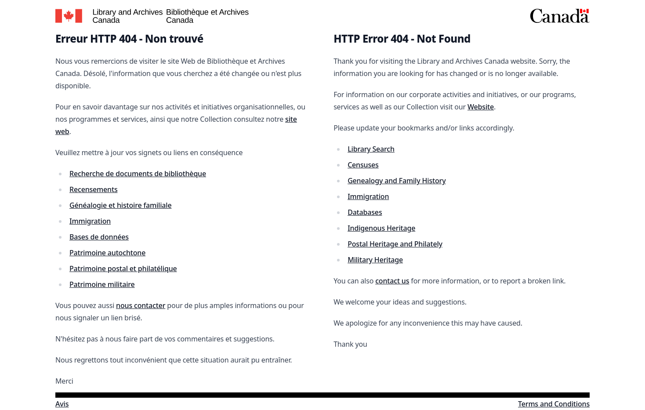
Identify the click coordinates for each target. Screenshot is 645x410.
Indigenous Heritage (381, 228)
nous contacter (140, 305)
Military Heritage (375, 260)
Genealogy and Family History (397, 180)
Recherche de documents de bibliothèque (137, 173)
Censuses (363, 165)
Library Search (371, 149)
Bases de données (99, 237)
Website (480, 107)
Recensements (93, 189)
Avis (62, 404)
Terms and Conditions (554, 404)
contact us (392, 281)
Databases (365, 212)
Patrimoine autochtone (107, 253)
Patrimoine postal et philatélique (123, 268)
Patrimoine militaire (102, 284)
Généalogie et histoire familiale (120, 205)
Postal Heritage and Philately (395, 244)
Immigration (90, 221)
